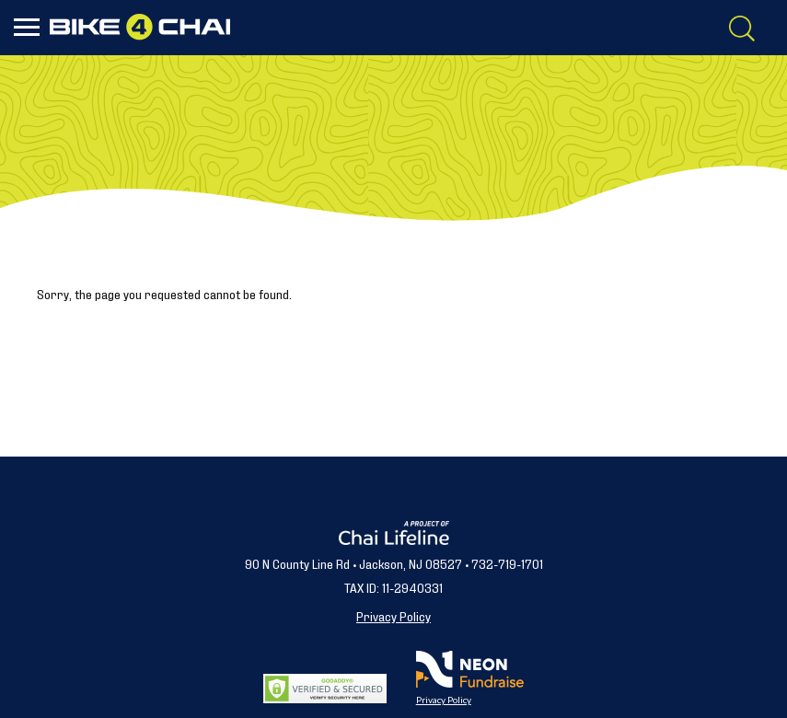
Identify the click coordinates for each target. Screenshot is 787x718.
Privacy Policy (393, 615)
